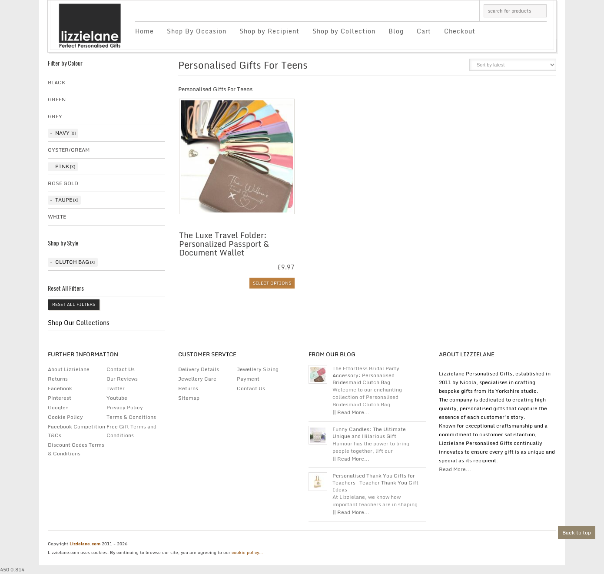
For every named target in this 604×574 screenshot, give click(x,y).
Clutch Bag (72, 262)
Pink (62, 166)
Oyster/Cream (69, 150)
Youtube (116, 398)
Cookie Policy (65, 417)
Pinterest (59, 398)
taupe (63, 200)
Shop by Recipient (269, 31)
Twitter (115, 388)
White (57, 216)
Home (144, 31)
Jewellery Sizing (258, 369)
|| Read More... (350, 412)
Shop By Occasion (196, 31)
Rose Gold (63, 183)
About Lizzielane (69, 369)
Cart (424, 31)
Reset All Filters (73, 304)
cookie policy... (247, 552)
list (457, 67)
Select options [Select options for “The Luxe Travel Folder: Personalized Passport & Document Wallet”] (272, 282)
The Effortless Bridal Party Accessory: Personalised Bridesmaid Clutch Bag (365, 375)
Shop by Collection (343, 31)
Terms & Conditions (131, 417)
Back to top (576, 532)
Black (56, 82)
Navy (62, 133)
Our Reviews (122, 379)
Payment (248, 379)
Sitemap (188, 398)
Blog (396, 31)
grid (442, 67)
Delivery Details (198, 369)
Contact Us (120, 369)
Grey (55, 116)
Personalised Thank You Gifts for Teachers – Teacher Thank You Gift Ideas (375, 482)
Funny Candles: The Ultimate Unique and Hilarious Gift (369, 433)
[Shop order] (512, 65)
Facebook (60, 388)
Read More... (455, 469)
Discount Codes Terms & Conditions (76, 449)
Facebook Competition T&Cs (76, 430)
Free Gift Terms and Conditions (131, 430)
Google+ (58, 407)
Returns (58, 379)
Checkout (459, 31)
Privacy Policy (124, 407)
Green (57, 99)
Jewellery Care (197, 379)
